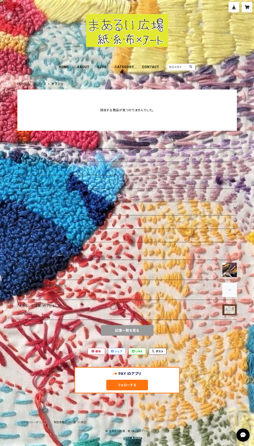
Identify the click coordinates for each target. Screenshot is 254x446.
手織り (22, 235)
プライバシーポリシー (34, 422)
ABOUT (83, 67)
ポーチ (22, 155)
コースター (24, 208)
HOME (64, 67)
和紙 (20, 182)
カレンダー (24, 195)
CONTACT (150, 67)
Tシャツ (22, 168)
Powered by (127, 438)
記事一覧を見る (127, 330)
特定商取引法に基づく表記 (70, 422)
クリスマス (39, 84)
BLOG (102, 67)
